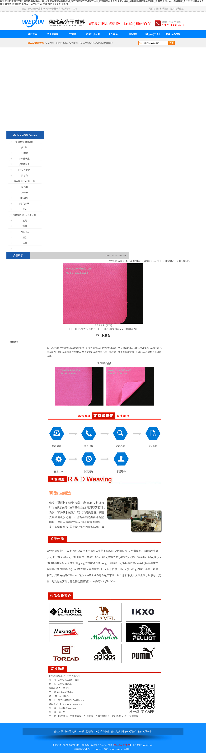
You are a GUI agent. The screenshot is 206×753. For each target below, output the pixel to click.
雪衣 (25, 209)
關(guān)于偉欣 (153, 34)
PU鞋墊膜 (25, 158)
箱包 (25, 243)
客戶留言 (163, 8)
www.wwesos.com (73, 704)
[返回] (109, 325)
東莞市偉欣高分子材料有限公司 (51, 8)
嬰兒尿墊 (24, 204)
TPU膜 (72, 34)
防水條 (24, 175)
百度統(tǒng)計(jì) (143, 745)
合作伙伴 (112, 34)
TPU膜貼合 (24, 170)
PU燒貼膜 (73, 43)
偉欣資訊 (133, 34)
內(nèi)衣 (24, 232)
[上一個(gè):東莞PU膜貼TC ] (83, 329)
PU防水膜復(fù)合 (104, 43)
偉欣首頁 (32, 34)
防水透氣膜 (52, 34)
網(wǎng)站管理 (122, 745)
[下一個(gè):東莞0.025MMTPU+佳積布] (117, 329)
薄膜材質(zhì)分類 (24, 142)
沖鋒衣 (24, 192)
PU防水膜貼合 (87, 43)
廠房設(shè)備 (93, 34)
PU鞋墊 (24, 198)
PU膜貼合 (25, 164)
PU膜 (24, 147)
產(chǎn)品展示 (133, 261)
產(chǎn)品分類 (20, 135)
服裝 (25, 237)
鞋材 (25, 226)
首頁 (120, 261)
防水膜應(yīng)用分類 (24, 181)
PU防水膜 (49, 43)
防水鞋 (24, 187)
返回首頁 (153, 8)
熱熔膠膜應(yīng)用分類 (24, 215)
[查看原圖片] (99, 325)
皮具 (25, 220)
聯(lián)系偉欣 (177, 8)
